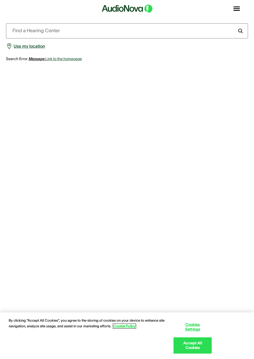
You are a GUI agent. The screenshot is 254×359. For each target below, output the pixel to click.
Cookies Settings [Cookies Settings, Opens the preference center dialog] (192, 326)
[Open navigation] (236, 8)
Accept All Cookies (192, 345)
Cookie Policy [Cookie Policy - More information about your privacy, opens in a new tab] (124, 326)
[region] (127, 335)
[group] (25, 46)
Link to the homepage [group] (63, 59)
